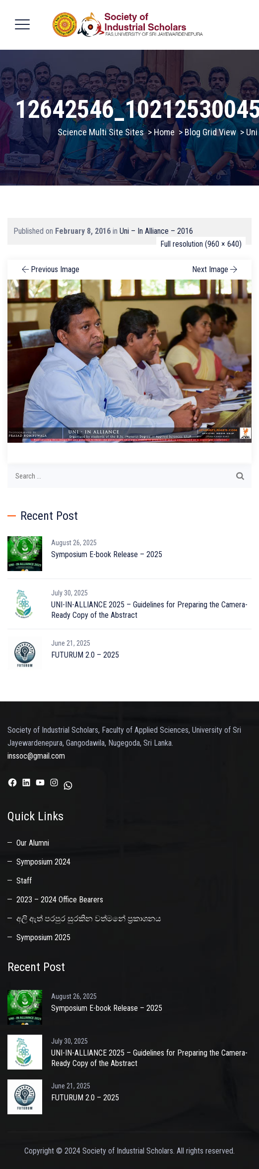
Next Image (215, 269)
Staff (24, 880)
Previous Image (49, 269)
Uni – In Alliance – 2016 (156, 231)
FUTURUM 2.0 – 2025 (85, 655)
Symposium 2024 (43, 862)
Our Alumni (32, 843)
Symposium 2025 (43, 937)
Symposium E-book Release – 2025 (106, 554)
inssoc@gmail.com (36, 756)
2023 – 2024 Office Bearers (59, 899)
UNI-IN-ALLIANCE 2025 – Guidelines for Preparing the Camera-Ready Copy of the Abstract (149, 610)
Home (164, 132)
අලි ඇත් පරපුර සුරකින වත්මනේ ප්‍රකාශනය (88, 918)
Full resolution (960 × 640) (201, 244)
